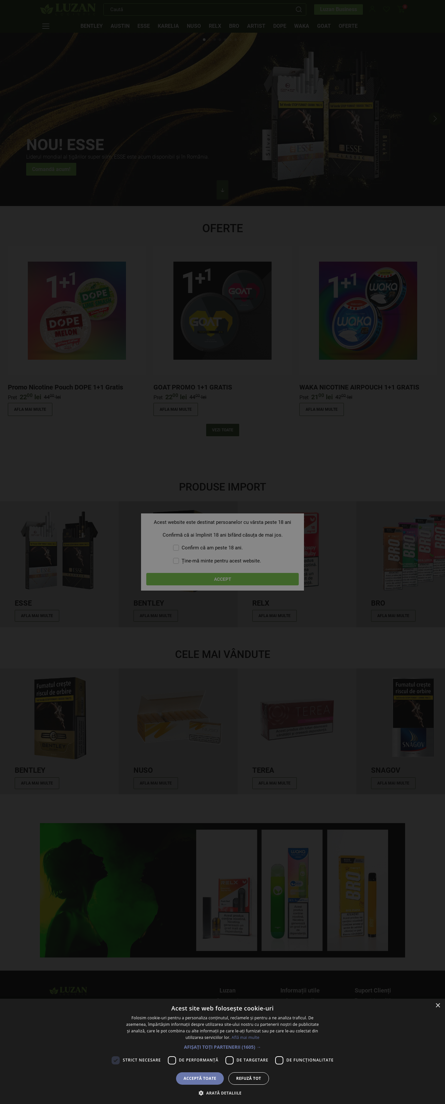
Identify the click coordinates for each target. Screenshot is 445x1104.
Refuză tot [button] (248, 1078)
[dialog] (222, 552)
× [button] (437, 1005)
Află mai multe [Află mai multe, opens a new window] (245, 1037)
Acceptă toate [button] (200, 1078)
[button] (222, 1047)
